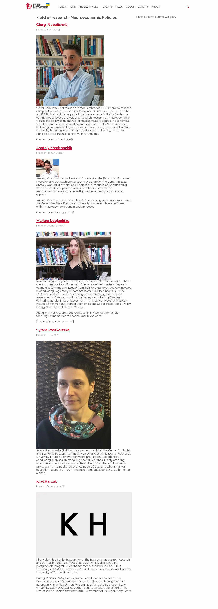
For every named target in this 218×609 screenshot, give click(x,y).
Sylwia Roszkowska (52, 330)
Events (107, 6)
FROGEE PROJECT (89, 6)
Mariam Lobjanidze (52, 221)
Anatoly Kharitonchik (54, 148)
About (156, 6)
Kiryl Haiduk (46, 481)
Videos (130, 6)
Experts (143, 6)
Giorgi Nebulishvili (52, 24)
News (119, 6)
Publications (67, 6)
